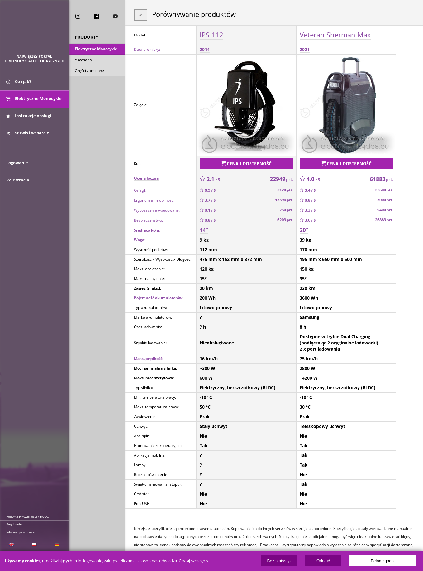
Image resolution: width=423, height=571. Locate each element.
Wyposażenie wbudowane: (157, 208)
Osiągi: (140, 188)
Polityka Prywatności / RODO (27, 516)
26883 (384, 218)
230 (286, 208)
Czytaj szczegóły (193, 561)
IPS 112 (211, 34)
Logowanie (17, 167)
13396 (284, 198)
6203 (285, 218)
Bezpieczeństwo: (148, 218)
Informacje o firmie (20, 532)
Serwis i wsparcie (27, 135)
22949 (281, 177)
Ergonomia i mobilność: (154, 198)
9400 (385, 208)
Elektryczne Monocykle (96, 49)
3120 (285, 188)
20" (304, 228)
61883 (381, 177)
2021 (305, 49)
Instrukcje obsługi (28, 118)
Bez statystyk (279, 561)
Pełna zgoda (382, 561)
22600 (384, 188)
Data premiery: (147, 48)
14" (204, 228)
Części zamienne (89, 71)
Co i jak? (18, 83)
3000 (385, 198)
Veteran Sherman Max (335, 34)
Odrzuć (323, 561)
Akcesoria (83, 60)
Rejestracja (17, 184)
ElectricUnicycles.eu (34, 30)
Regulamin (14, 524)
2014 (205, 49)
